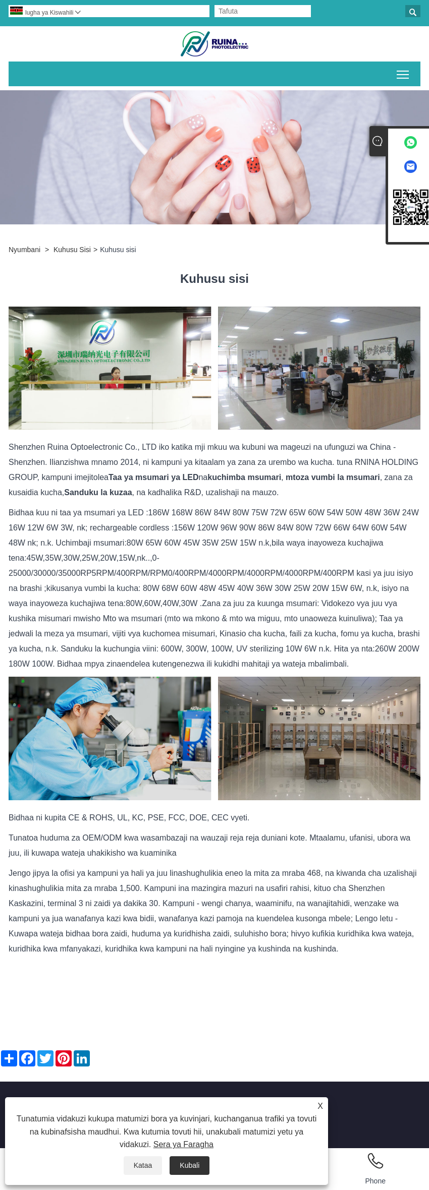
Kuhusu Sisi (72, 250)
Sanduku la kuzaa (98, 492)
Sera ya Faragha (183, 1144)
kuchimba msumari (244, 477)
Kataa (143, 1165)
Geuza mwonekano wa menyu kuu (403, 73)
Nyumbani (24, 250)
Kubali (189, 1165)
